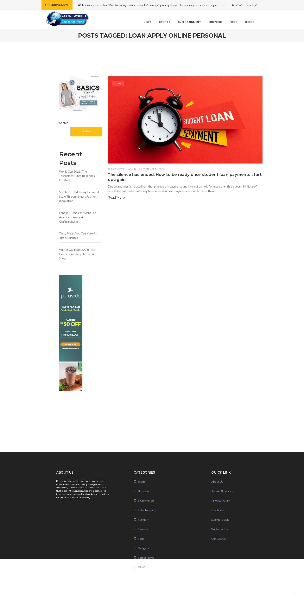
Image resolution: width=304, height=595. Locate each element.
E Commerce (146, 500)
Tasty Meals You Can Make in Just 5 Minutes (78, 236)
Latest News (146, 557)
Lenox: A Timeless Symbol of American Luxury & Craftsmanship (77, 217)
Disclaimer (218, 510)
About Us (217, 481)
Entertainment (147, 510)
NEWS (118, 83)
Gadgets (143, 548)
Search (63, 123)
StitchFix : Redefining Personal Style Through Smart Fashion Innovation (79, 196)
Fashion (143, 519)
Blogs (141, 481)
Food (141, 538)
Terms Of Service (222, 491)
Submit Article (220, 519)
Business (143, 491)
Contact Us (218, 538)
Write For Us (219, 529)
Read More (116, 197)
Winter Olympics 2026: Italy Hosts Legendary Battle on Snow (77, 254)
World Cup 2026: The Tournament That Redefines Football (77, 176)
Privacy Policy (220, 500)
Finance (143, 529)
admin (132, 169)
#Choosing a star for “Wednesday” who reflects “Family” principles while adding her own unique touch (152, 5)
